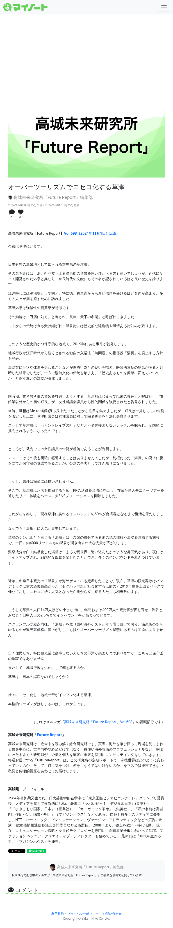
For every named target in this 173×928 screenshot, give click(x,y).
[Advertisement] (86, 53)
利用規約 (57, 913)
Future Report (49, 734)
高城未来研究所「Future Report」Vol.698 (98, 721)
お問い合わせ (112, 913)
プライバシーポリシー (83, 913)
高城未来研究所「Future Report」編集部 (50, 197)
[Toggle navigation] (164, 7)
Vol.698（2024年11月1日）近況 (90, 233)
